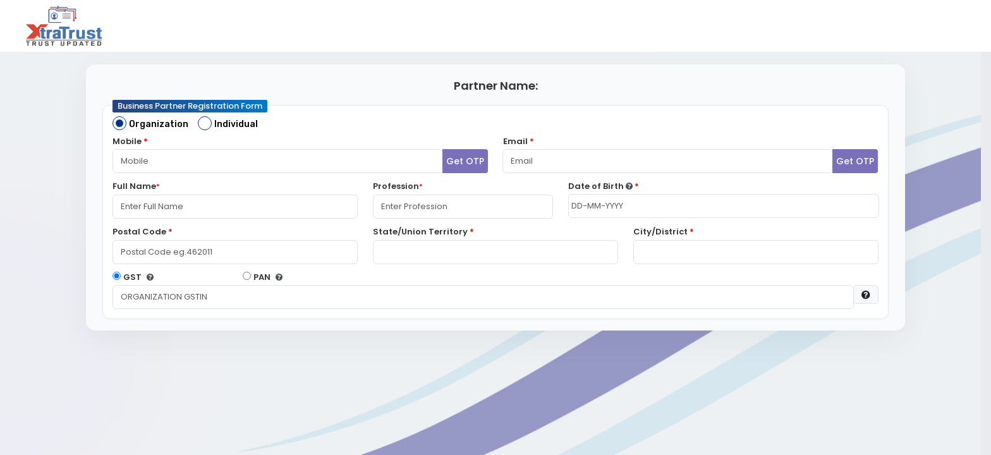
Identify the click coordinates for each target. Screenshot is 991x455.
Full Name (136, 186)
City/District (663, 232)
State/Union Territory (423, 232)
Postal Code (142, 232)
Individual (236, 124)
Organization (158, 124)
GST (132, 277)
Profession (398, 186)
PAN (262, 277)
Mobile (130, 141)
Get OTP (465, 161)
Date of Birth (603, 186)
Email (518, 141)
